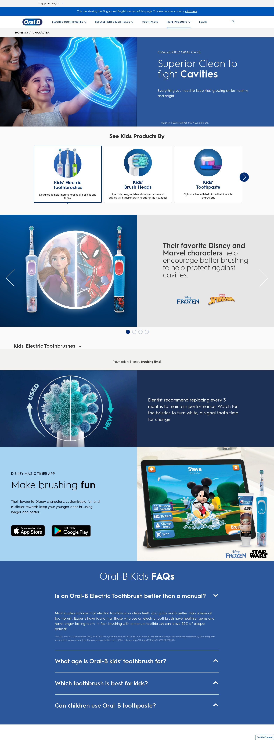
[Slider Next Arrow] (244, 177)
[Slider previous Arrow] (10, 278)
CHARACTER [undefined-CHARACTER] (41, 32)
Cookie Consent (264, 737)
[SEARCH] (233, 21)
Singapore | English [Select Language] (50, 3)
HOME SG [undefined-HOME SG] (21, 32)
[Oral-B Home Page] (32, 21)
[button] (68, 174)
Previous (34, 177)
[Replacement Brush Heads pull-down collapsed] (114, 21)
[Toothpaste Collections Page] (150, 21)
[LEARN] (203, 21)
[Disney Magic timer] (28, 531)
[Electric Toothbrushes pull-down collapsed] (69, 21)
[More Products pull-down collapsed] (179, 21)
